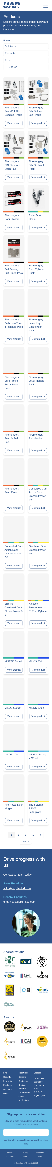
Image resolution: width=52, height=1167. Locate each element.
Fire (5, 1073)
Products (7, 1085)
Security (7, 1077)
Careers (22, 1077)
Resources (23, 1073)
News (6, 1093)
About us (7, 1089)
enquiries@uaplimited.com (19, 901)
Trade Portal (24, 1092)
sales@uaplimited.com (17, 888)
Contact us (23, 1081)
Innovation (8, 1081)
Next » (26, 841)
